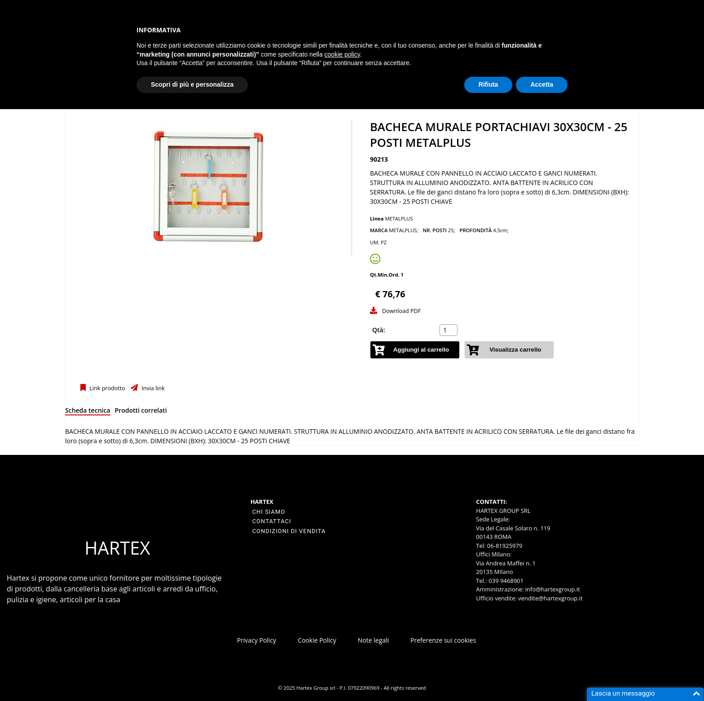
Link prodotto (106, 388)
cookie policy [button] (342, 54)
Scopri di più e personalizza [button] (192, 84)
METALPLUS (399, 218)
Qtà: (378, 330)
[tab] (87, 412)
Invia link (152, 388)
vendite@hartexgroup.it (550, 598)
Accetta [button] (541, 84)
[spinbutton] (449, 330)
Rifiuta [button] (488, 84)
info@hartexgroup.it (552, 589)
